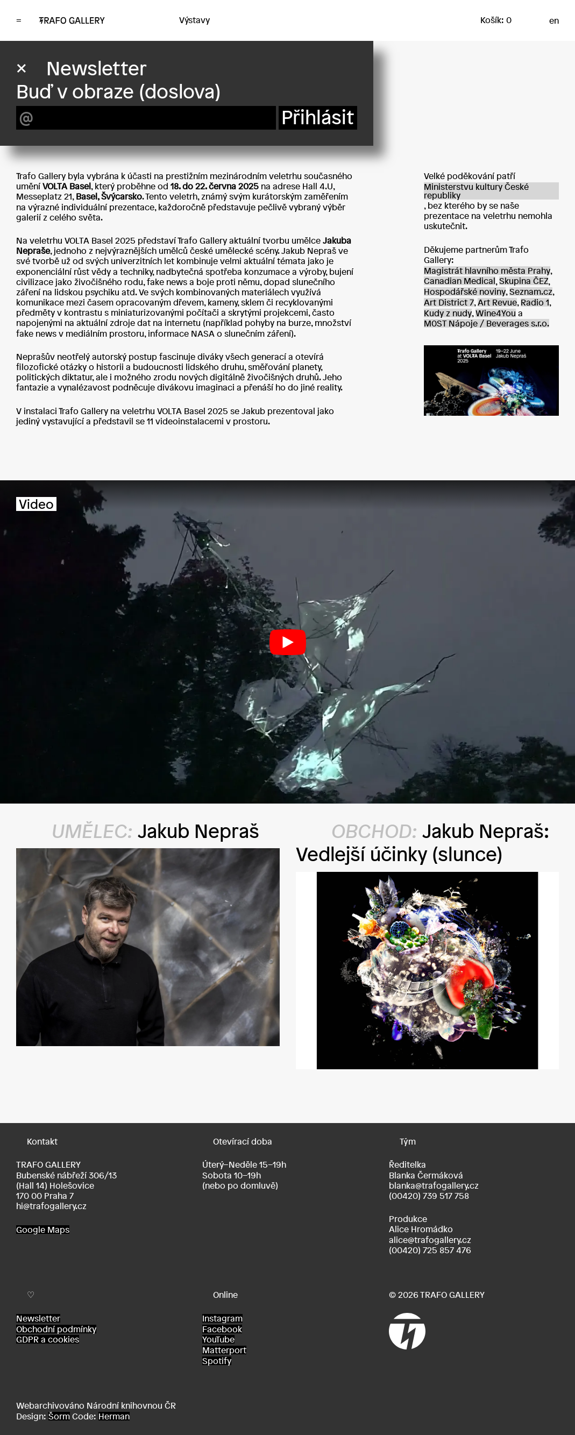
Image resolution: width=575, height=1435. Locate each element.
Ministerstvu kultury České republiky (476, 191)
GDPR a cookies (47, 1339)
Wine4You (495, 313)
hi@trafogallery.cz (51, 1206)
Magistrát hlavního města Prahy (487, 270)
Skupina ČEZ (523, 280)
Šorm (59, 1416)
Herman (114, 1416)
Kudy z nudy (448, 313)
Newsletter (38, 1318)
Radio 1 (535, 302)
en (554, 20)
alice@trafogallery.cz (430, 1240)
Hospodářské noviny (465, 291)
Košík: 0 (496, 20)
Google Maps (42, 1229)
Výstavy (194, 20)
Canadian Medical (459, 280)
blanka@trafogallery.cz (434, 1185)
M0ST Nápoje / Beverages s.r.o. (486, 323)
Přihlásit (317, 117)
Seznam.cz (530, 291)
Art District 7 (449, 302)
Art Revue (497, 302)
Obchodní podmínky (56, 1329)
